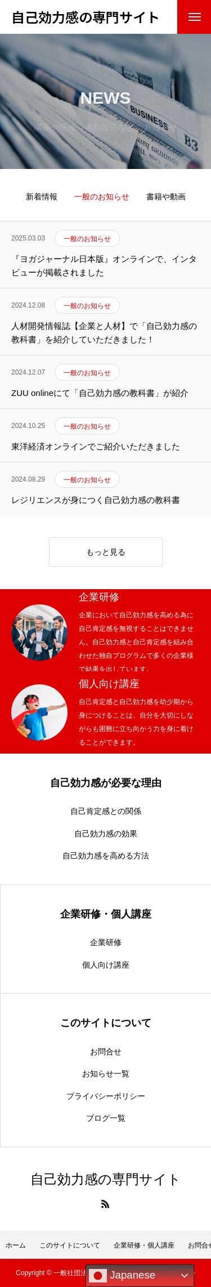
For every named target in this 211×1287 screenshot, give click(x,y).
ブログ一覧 (105, 1118)
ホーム (16, 1245)
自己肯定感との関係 (105, 811)
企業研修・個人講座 (144, 1245)
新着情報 (41, 196)
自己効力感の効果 (105, 833)
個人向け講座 (105, 964)
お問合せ (106, 1051)
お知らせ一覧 (105, 1073)
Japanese (122, 1276)
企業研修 (106, 942)
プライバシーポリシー (105, 1096)
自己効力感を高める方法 (105, 855)
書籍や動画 (166, 196)
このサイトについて (69, 1245)
